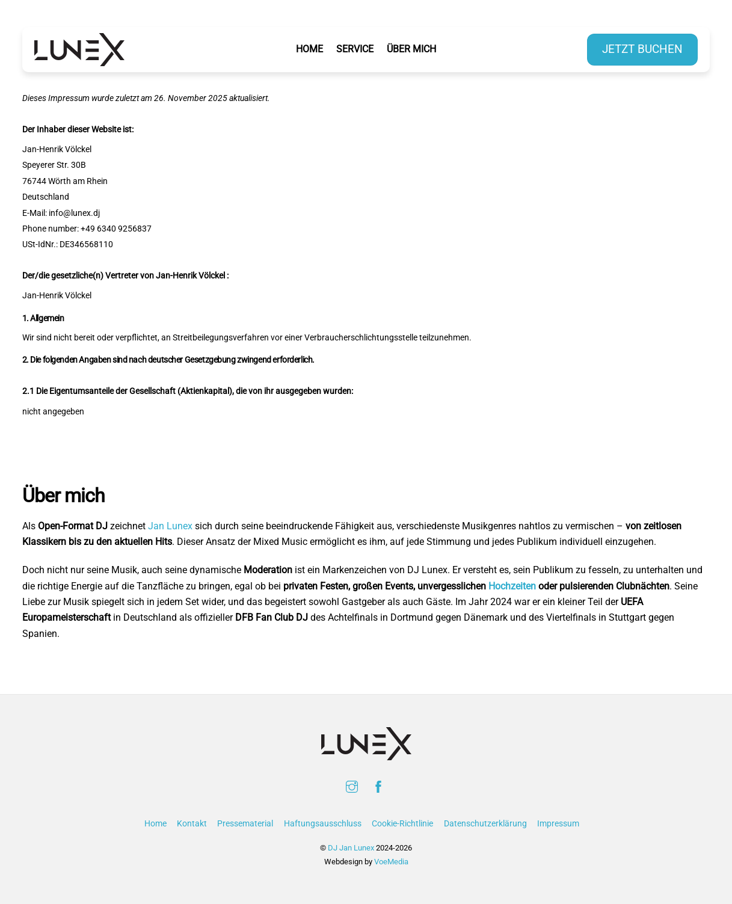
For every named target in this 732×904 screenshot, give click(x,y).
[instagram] (352, 786)
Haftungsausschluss (322, 824)
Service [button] (357, 49)
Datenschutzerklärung (485, 824)
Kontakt (192, 824)
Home (309, 49)
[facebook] (378, 786)
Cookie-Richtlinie (402, 824)
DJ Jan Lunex (351, 847)
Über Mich (411, 49)
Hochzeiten (512, 586)
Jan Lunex (170, 526)
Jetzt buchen (642, 49)
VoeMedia (391, 861)
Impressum (558, 824)
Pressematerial (245, 824)
